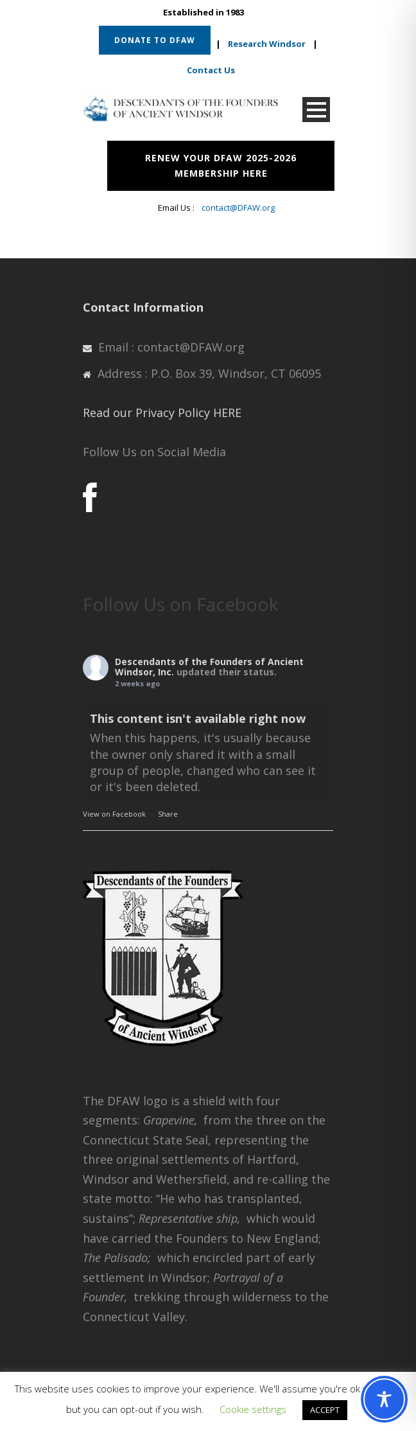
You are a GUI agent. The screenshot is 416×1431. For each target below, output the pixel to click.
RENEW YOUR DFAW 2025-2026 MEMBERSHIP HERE (221, 165)
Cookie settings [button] (253, 1409)
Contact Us (211, 70)
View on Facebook (114, 814)
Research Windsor (267, 43)
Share (168, 814)
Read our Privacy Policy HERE (162, 412)
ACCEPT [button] (325, 1410)
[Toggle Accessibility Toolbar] (384, 1399)
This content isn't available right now (198, 718)
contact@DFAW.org (238, 207)
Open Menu (316, 109)
